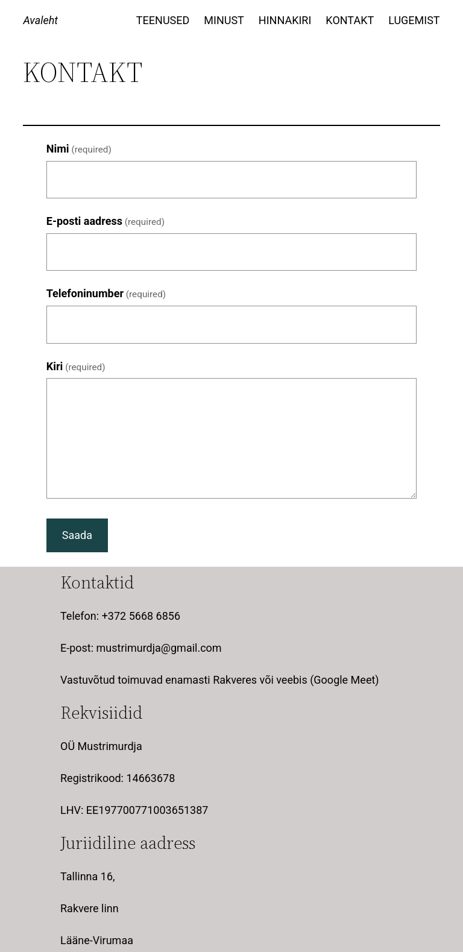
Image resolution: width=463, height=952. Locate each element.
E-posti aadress (105, 221)
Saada (77, 535)
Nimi (79, 148)
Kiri (76, 366)
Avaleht (40, 20)
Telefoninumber (106, 293)
